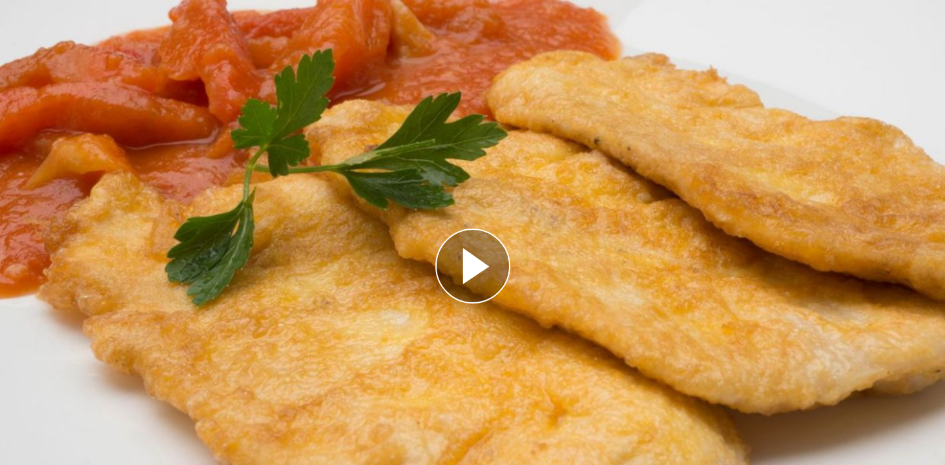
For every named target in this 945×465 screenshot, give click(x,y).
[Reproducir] (472, 266)
